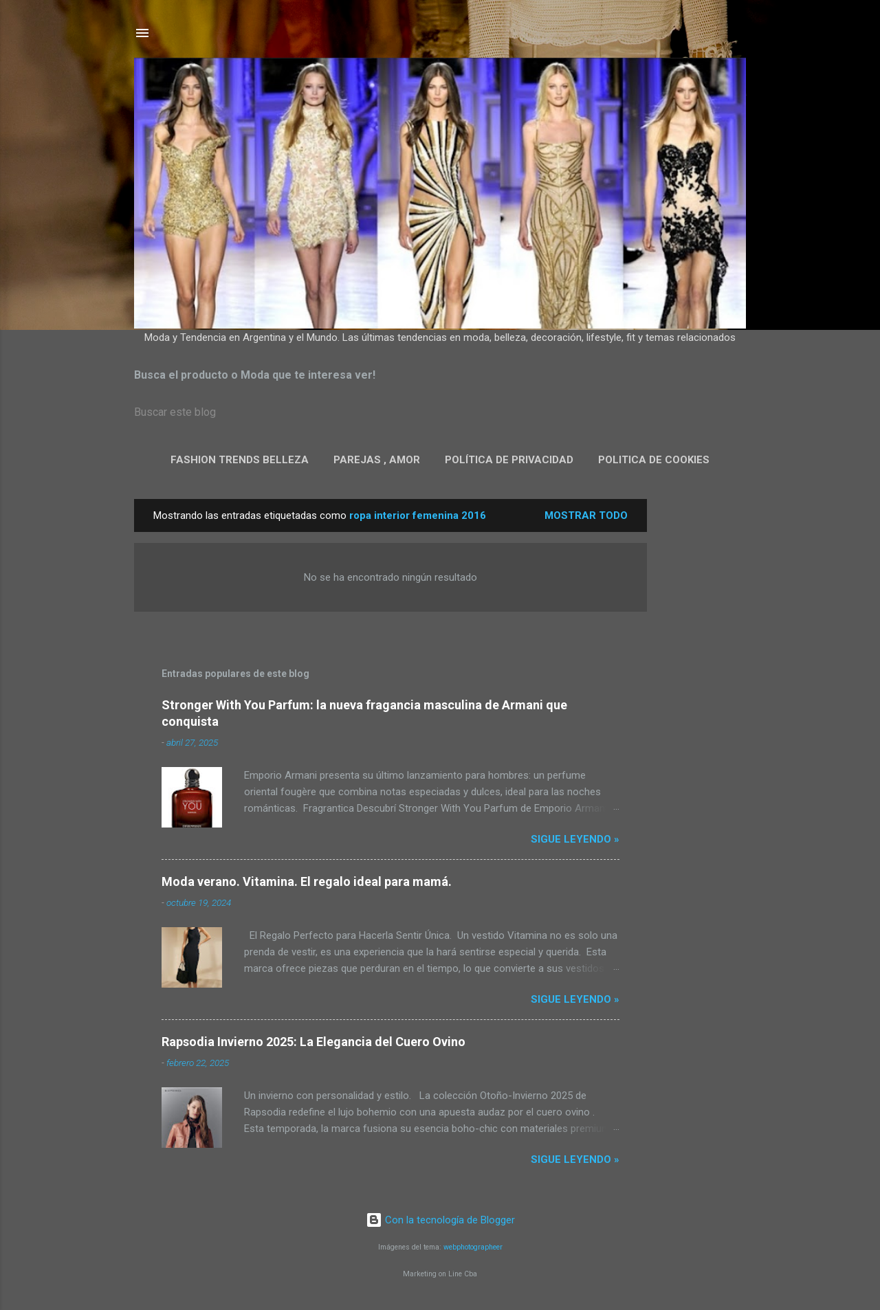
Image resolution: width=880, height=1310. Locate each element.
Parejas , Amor (376, 460)
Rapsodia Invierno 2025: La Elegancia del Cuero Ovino (313, 1041)
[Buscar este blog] (440, 412)
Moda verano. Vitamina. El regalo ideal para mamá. (307, 881)
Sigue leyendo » (575, 839)
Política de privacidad (509, 460)
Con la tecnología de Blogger (440, 1220)
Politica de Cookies (654, 460)
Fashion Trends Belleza (239, 460)
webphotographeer (473, 1247)
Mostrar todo (586, 515)
